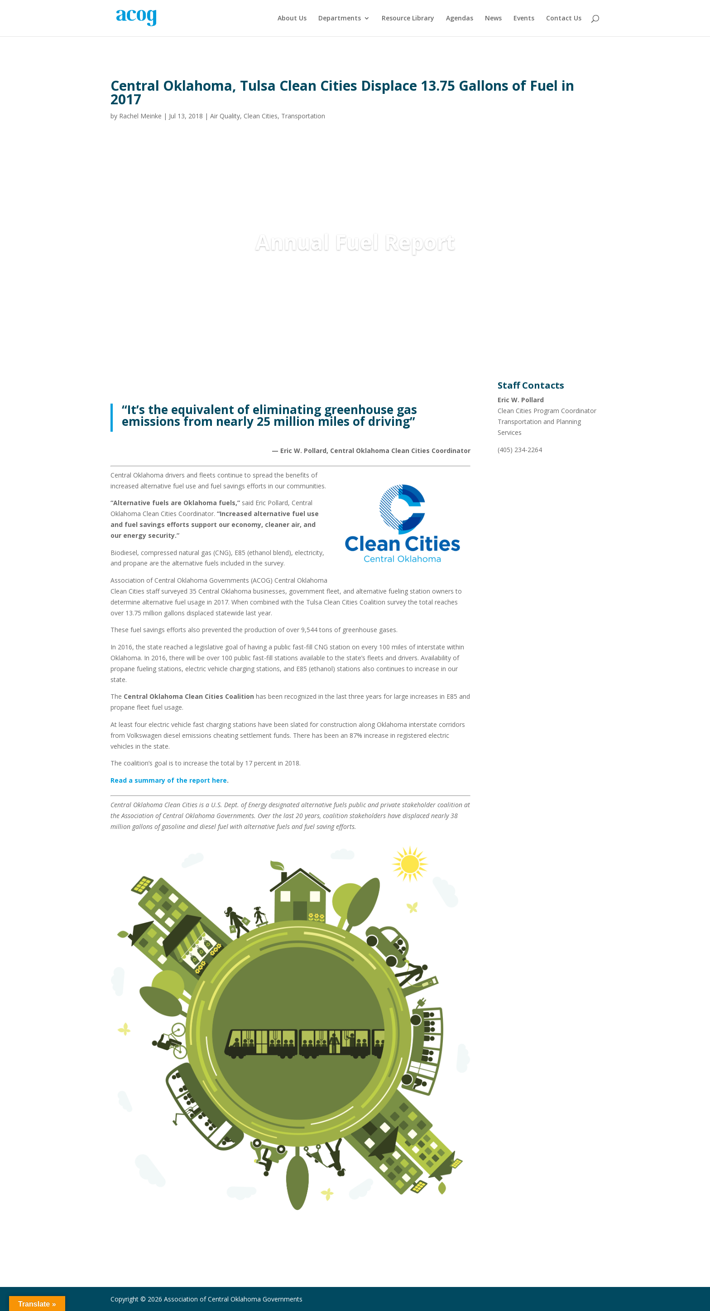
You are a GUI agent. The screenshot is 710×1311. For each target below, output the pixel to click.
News (493, 18)
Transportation (303, 116)
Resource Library (408, 18)
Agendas (459, 18)
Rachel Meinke (140, 116)
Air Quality (225, 116)
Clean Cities (261, 116)
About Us (292, 18)
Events (523, 18)
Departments (339, 18)
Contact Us (563, 18)
